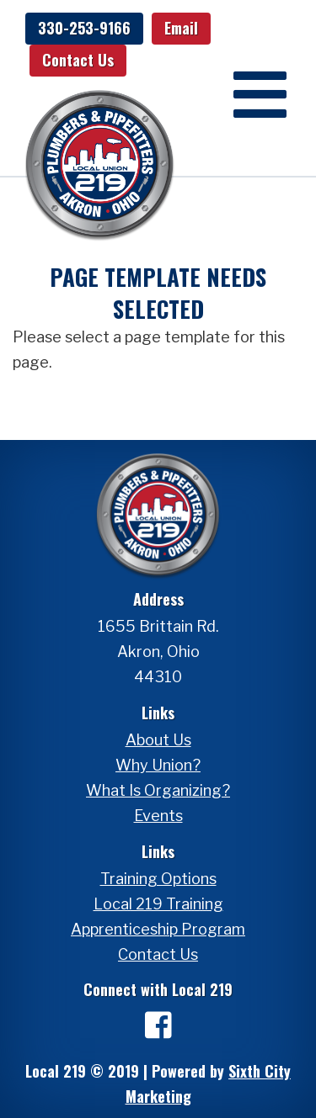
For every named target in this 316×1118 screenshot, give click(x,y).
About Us (158, 740)
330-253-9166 (84, 28)
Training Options (158, 879)
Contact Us (78, 60)
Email (181, 28)
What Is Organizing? (158, 790)
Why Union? (158, 765)
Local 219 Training (158, 904)
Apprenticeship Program (158, 929)
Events (158, 815)
